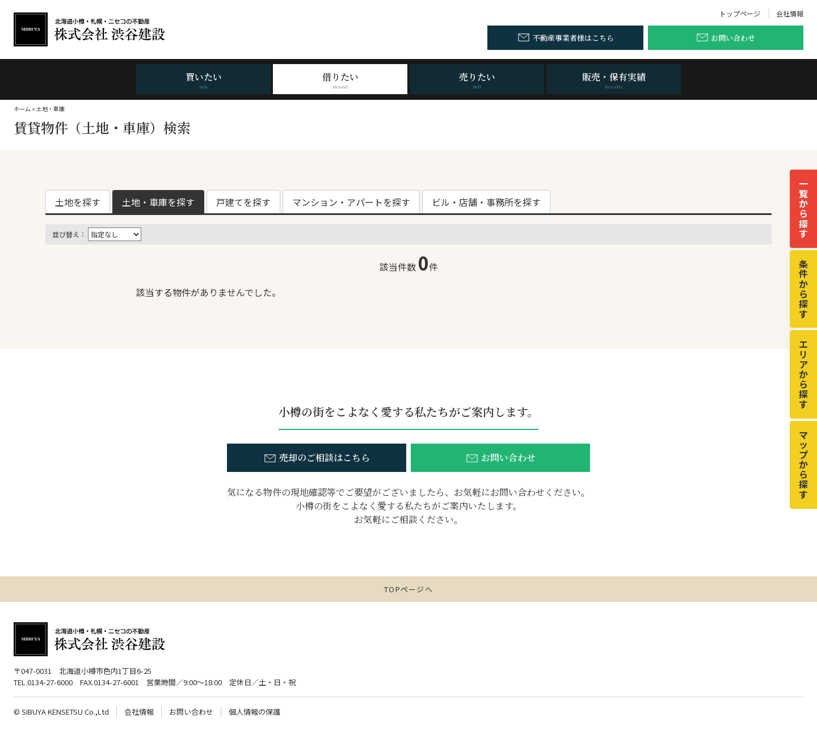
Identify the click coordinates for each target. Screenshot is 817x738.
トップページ (739, 13)
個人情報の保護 (254, 711)
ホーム (22, 108)
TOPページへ (408, 589)
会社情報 (789, 13)
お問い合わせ (191, 711)
